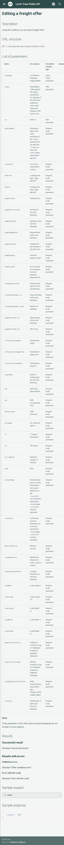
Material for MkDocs (18, 842)
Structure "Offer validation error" (16, 767)
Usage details (35, 81)
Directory (33, 215)
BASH (9, 795)
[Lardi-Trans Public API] (10, 4)
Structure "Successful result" (15, 748)
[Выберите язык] (53, 4)
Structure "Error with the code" (15, 778)
